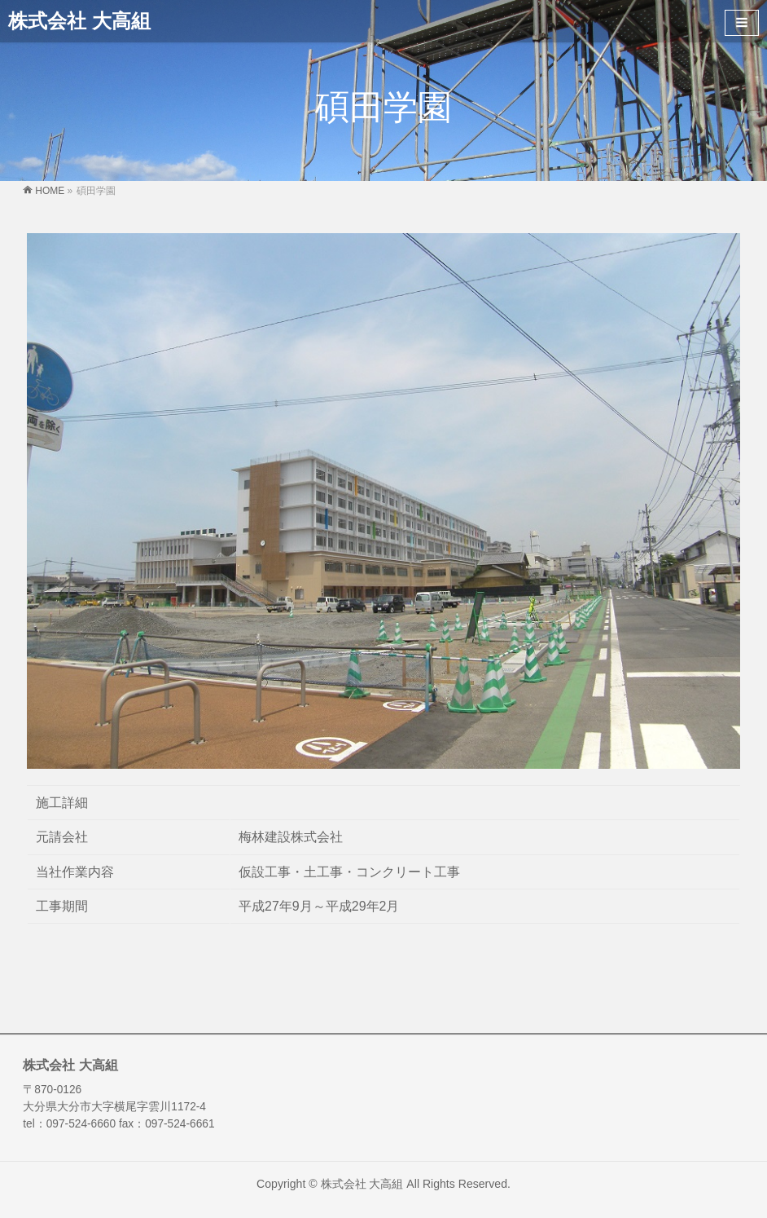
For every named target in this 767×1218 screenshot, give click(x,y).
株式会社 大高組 (79, 21)
